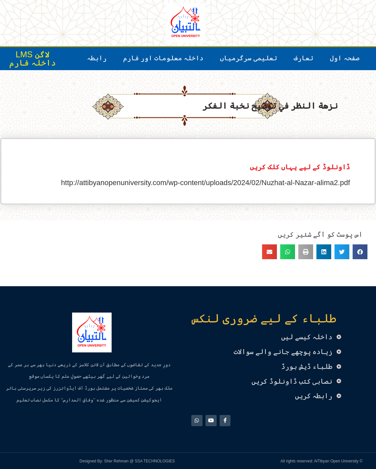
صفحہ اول (345, 58)
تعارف (303, 58)
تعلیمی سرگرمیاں (248, 58)
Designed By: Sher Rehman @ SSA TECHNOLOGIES (127, 460)
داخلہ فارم (32, 62)
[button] (360, 251)
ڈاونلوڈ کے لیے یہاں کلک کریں (300, 167)
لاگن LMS (33, 54)
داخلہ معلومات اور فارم (163, 58)
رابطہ (97, 58)
